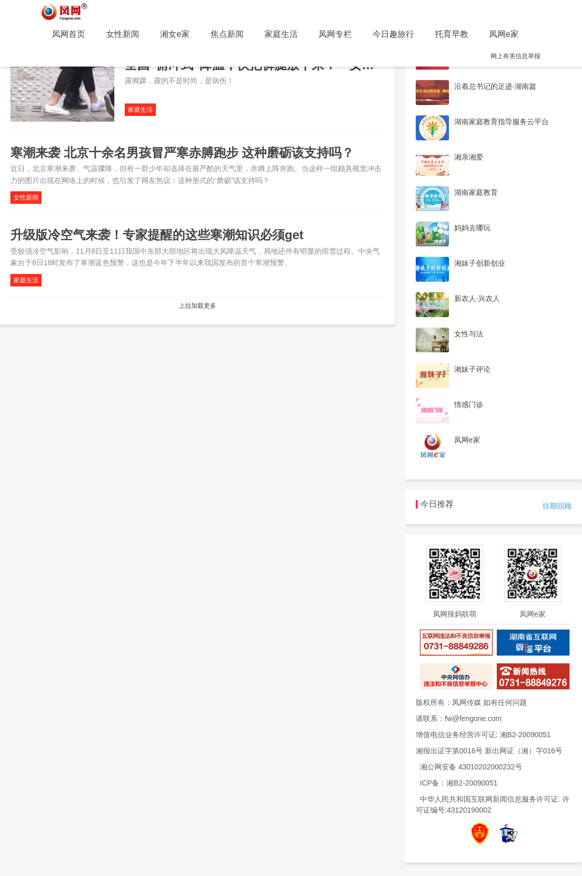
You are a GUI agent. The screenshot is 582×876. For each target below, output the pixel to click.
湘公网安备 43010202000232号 (471, 767)
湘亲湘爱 (468, 157)
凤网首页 (68, 34)
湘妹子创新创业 (479, 263)
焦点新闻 (227, 34)
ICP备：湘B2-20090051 (458, 783)
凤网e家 (504, 34)
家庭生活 (281, 34)
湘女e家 (175, 34)
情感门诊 (468, 404)
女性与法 (468, 334)
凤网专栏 (335, 34)
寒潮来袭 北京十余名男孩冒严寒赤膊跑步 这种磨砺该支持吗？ (182, 153)
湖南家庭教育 (476, 192)
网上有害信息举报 (515, 56)
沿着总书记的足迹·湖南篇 (495, 86)
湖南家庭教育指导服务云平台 (501, 121)
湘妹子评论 (472, 369)
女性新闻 (122, 34)
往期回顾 (557, 506)
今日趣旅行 (393, 34)
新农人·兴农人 (477, 298)
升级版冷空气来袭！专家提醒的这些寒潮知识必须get (156, 235)
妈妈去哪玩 (472, 228)
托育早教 (451, 34)
